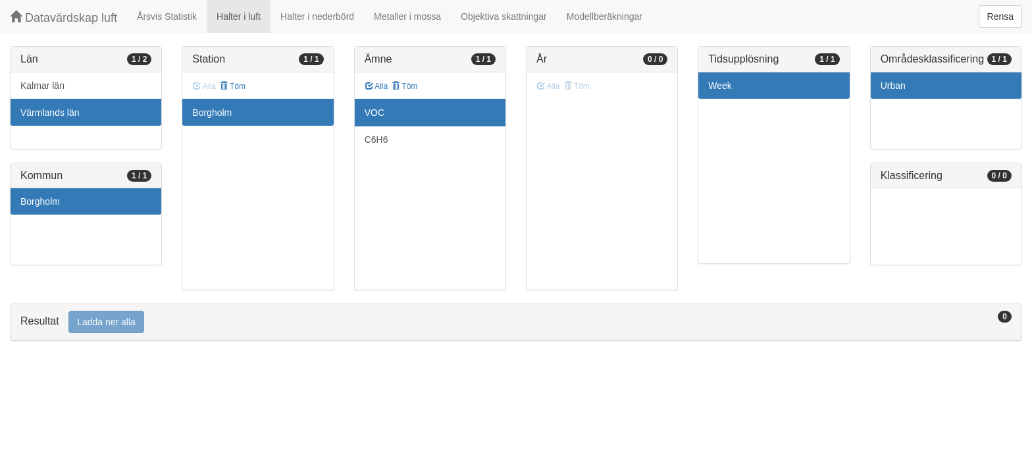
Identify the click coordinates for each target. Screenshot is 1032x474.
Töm (232, 86)
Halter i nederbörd (317, 16)
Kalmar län (42, 85)
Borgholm (40, 201)
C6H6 (376, 139)
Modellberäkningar (604, 16)
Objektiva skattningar (504, 16)
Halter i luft (239, 16)
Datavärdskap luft (63, 17)
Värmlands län (50, 112)
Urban (893, 85)
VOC (374, 112)
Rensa (1000, 16)
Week (720, 85)
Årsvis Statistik (167, 16)
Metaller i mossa (407, 16)
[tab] (516, 322)
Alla (376, 86)
